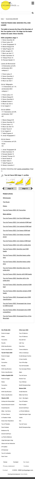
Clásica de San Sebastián (8, 443)
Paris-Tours (4, 456)
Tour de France (23, 424)
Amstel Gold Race (6, 434)
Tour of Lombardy (6, 453)
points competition (23, 169)
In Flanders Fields (6, 417)
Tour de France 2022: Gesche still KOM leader (17, 274)
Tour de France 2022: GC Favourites (14, 210)
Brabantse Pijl (5, 430)
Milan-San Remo (23, 395)
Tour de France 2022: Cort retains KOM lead (17, 241)
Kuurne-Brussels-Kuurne (7, 404)
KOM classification (6, 346)
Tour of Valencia (23, 333)
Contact (5, 470)
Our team (26, 462)
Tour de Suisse (23, 375)
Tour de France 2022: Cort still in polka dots (17, 245)
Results (3, 343)
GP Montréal (4, 450)
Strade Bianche (5, 408)
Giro (20, 421)
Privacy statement (9, 466)
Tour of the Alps (23, 362)
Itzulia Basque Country (25, 356)
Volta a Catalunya (23, 353)
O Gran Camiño (23, 359)
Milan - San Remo (6, 411)
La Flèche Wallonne (6, 437)
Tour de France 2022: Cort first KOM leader (16, 218)
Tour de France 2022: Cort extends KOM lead (17, 222)
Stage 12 (25, 188)
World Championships (25, 385)
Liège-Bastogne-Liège (7, 440)
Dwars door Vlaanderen (7, 421)
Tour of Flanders (5, 424)
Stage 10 (10, 188)
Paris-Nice (22, 346)
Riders (3, 336)
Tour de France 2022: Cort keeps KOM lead (16, 230)
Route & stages (5, 333)
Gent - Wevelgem (23, 398)
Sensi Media (24, 474)
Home (2, 18)
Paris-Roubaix (5, 427)
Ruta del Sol (22, 340)
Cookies (26, 466)
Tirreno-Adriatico (23, 349)
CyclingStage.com (11, 5)
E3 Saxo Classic (5, 414)
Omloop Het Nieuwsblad (7, 401)
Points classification (6, 349)
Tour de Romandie (24, 365)
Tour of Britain (22, 382)
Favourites (4, 340)
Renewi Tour (22, 378)
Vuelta (20, 417)
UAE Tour (21, 343)
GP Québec (4, 447)
